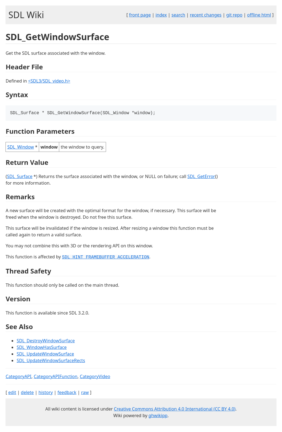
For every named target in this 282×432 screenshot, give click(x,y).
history (46, 393)
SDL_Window (20, 147)
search (178, 15)
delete (27, 393)
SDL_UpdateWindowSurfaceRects (51, 361)
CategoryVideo (95, 377)
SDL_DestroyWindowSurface (46, 341)
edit (12, 393)
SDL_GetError (201, 177)
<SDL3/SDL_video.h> (49, 81)
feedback (67, 393)
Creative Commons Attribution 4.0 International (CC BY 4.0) (175, 409)
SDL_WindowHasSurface (42, 348)
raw (85, 393)
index (161, 15)
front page (140, 15)
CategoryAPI (18, 377)
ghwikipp (157, 416)
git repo (234, 15)
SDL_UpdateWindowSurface (45, 354)
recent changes (205, 15)
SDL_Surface (19, 177)
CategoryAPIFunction (55, 377)
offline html (259, 15)
